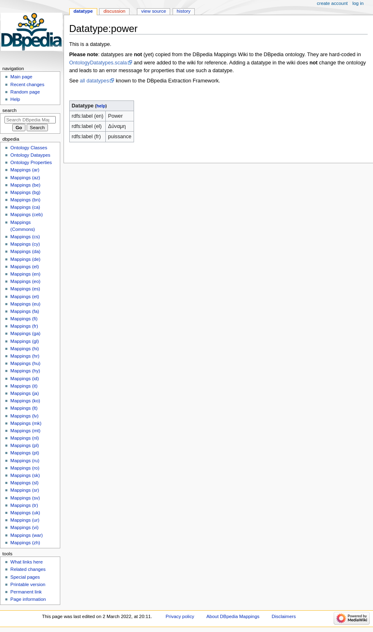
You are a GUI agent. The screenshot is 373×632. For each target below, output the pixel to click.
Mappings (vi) (24, 527)
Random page (25, 91)
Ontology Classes (28, 147)
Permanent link (25, 591)
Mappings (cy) (25, 244)
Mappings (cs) (25, 236)
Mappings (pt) (24, 452)
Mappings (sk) (25, 475)
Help (15, 99)
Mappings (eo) (25, 281)
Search (9, 110)
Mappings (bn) (25, 199)
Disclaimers (284, 616)
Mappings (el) (24, 266)
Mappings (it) (23, 385)
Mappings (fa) (24, 311)
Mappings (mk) (25, 423)
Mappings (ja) (24, 393)
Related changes (27, 569)
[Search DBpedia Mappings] (30, 119)
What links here (26, 561)
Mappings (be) (25, 185)
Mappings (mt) (25, 430)
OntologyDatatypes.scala (98, 63)
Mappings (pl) (24, 445)
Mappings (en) (25, 274)
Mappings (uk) (25, 512)
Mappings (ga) (25, 333)
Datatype (83, 11)
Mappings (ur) (24, 520)
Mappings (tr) (24, 505)
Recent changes (27, 84)
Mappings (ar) (24, 169)
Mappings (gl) (24, 341)
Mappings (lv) (24, 415)
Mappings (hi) (24, 348)
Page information (28, 599)
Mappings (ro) (24, 467)
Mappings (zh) (25, 542)
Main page (21, 76)
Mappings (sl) (24, 482)
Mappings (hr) (24, 356)
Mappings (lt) (23, 408)
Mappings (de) (25, 259)
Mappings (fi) (23, 318)
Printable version (27, 584)
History (184, 11)
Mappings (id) (24, 378)
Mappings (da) (25, 251)
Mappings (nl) (24, 438)
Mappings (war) (26, 535)
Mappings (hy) (25, 370)
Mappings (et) (24, 296)
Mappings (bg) (25, 192)
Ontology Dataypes (30, 155)
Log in (358, 3)
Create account (332, 3)
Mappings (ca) (25, 207)
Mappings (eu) (25, 303)
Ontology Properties (31, 162)
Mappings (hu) (25, 363)
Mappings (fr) (24, 326)
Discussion (114, 11)
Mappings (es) (25, 288)
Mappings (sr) (24, 490)
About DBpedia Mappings (233, 616)
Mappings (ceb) (26, 214)
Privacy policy (180, 616)
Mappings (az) (25, 177)
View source (153, 11)
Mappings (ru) (24, 460)
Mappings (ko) (25, 400)
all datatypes (94, 81)
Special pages (25, 577)
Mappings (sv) (25, 497)
